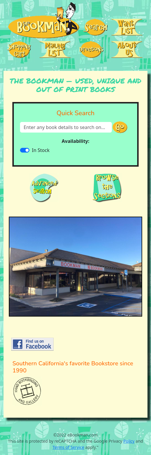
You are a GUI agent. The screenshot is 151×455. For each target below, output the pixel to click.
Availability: (75, 141)
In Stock (40, 150)
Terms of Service (68, 447)
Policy (129, 441)
